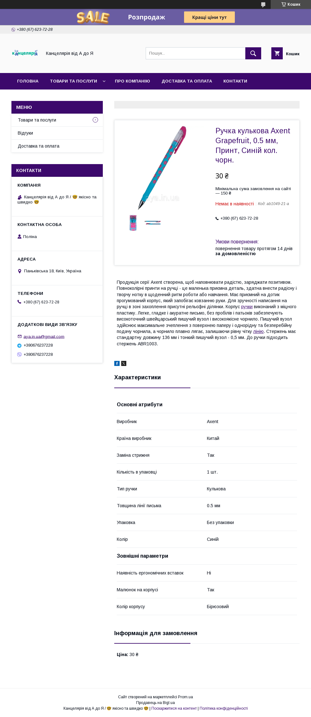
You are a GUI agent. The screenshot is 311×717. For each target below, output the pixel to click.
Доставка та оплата (187, 81)
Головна (27, 81)
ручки (247, 306)
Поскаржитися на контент (174, 708)
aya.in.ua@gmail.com (43, 336)
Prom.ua (185, 697)
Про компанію (132, 81)
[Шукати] (253, 53)
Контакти (235, 81)
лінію (258, 331)
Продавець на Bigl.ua (155, 702)
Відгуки (25, 133)
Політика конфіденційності (224, 708)
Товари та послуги (73, 81)
